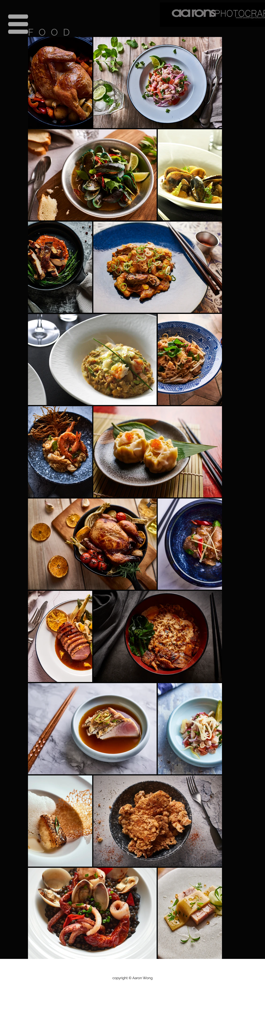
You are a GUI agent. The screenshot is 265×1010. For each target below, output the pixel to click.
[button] (18, 24)
